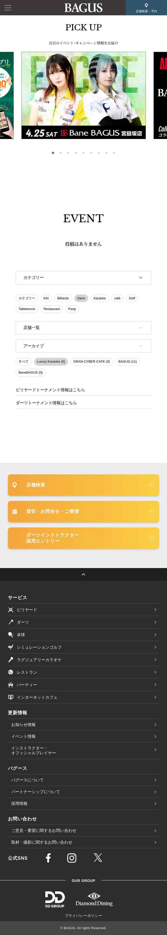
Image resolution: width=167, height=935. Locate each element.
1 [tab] (52, 153)
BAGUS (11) (127, 361)
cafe (117, 298)
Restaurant (52, 309)
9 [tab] (114, 153)
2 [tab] (60, 153)
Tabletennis (27, 309)
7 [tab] (98, 153)
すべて (24, 361)
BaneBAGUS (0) (31, 372)
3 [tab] (68, 153)
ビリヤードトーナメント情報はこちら (50, 390)
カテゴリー (27, 298)
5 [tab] (83, 153)
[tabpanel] (83, 95)
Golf (132, 298)
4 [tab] (75, 153)
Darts (81, 298)
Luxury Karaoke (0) (51, 361)
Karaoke (99, 298)
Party (72, 309)
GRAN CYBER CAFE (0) (91, 361)
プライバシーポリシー (83, 916)
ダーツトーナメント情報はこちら (46, 403)
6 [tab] (91, 153)
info (46, 298)
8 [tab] (106, 153)
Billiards (63, 298)
